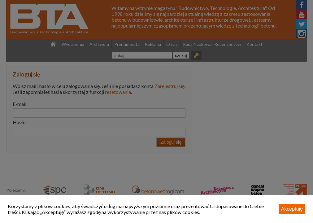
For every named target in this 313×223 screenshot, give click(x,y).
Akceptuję (292, 209)
